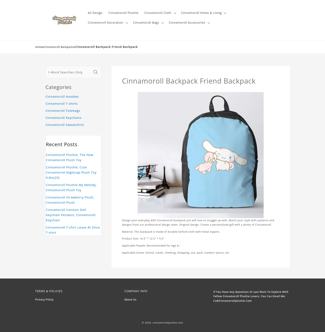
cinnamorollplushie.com (168, 322)
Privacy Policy (44, 299)
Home (39, 47)
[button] (159, 13)
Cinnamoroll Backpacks (59, 47)
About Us (130, 299)
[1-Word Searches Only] (69, 72)
